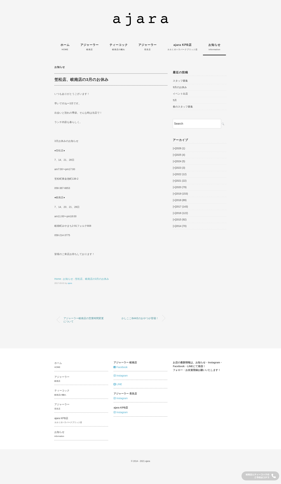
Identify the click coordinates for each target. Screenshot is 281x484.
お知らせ (214, 47)
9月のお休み (180, 87)
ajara (70, 283)
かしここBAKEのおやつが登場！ (139, 318)
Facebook (120, 367)
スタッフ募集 (180, 80)
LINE (118, 384)
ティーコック (118, 47)
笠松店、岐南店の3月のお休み (92, 278)
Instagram (121, 375)
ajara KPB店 (182, 47)
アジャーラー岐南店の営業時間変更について (84, 320)
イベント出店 (180, 93)
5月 (175, 100)
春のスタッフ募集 (183, 106)
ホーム (65, 47)
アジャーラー (89, 47)
